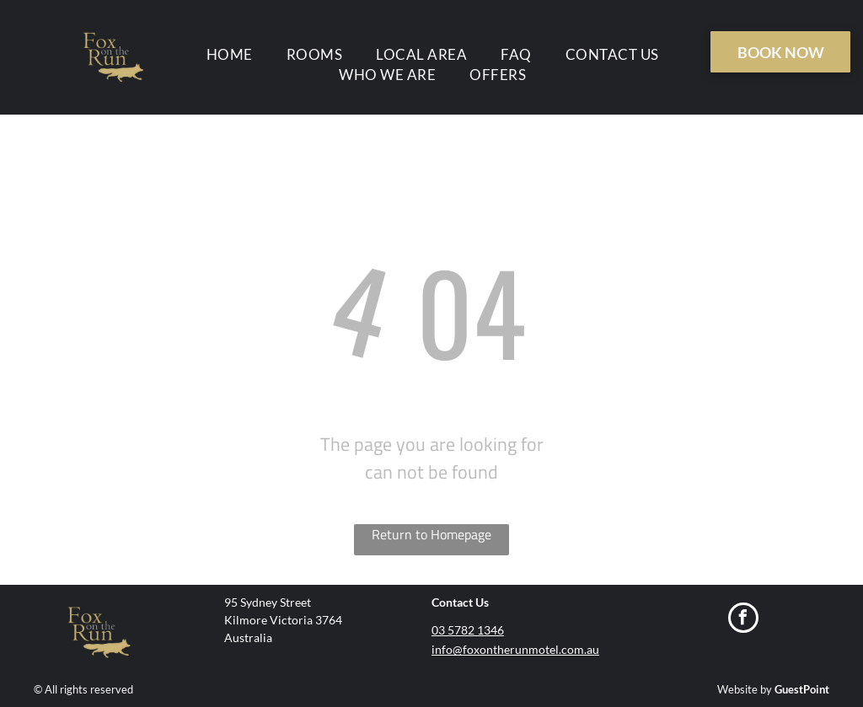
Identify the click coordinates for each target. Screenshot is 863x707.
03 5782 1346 (468, 630)
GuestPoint (802, 689)
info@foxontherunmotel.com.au (515, 649)
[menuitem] (230, 55)
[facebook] (743, 620)
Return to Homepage (431, 534)
